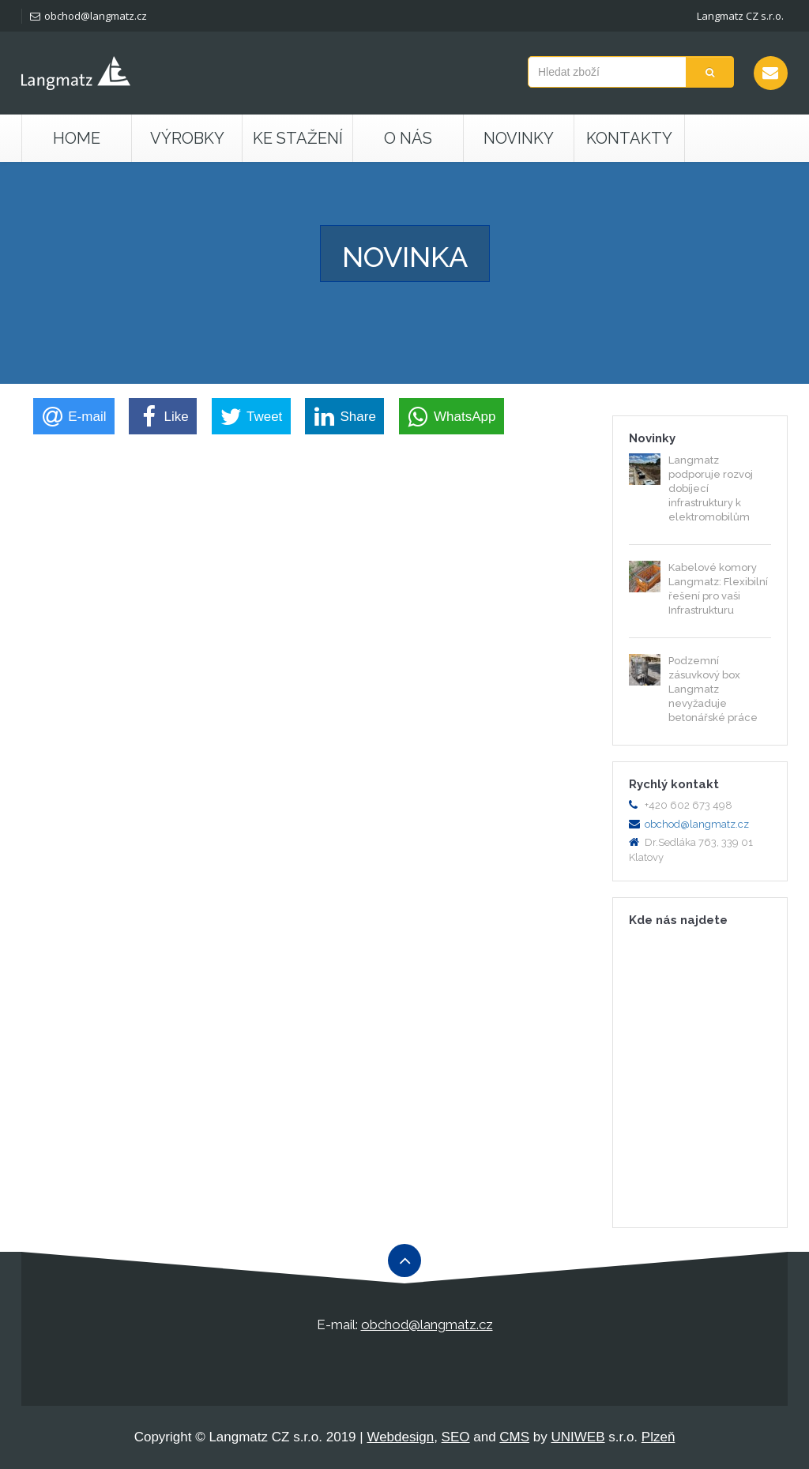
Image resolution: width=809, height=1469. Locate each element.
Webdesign (400, 1437)
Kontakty (629, 138)
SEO (456, 1437)
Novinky (519, 138)
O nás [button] (408, 138)
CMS (514, 1437)
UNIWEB (578, 1437)
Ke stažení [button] (298, 138)
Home (76, 138)
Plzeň (658, 1437)
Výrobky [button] (187, 138)
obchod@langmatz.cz (88, 16)
